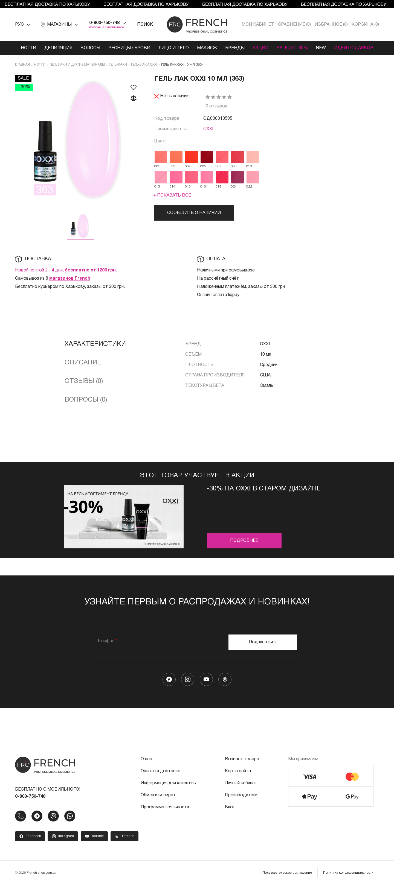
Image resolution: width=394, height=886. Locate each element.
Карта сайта (238, 771)
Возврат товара (242, 759)
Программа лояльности (165, 807)
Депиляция (58, 48)
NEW (321, 48)
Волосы (90, 48)
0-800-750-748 (104, 23)
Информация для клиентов (168, 783)
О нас (146, 759)
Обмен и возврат (158, 795)
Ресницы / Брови (129, 48)
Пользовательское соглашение (287, 872)
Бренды (235, 48)
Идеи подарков (353, 48)
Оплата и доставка (160, 771)
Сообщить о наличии (194, 213)
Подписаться (263, 642)
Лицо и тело (173, 48)
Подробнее (244, 541)
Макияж (207, 48)
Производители (241, 795)
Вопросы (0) (86, 400)
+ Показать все (172, 195)
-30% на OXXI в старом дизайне (264, 489)
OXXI (208, 129)
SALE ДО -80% (292, 48)
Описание (83, 363)
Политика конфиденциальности (348, 872)
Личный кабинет (241, 783)
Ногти (28, 48)
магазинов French (69, 278)
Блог (229, 807)
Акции (260, 48)
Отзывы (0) (84, 381)
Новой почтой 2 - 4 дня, (66, 270)
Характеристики (95, 344)
